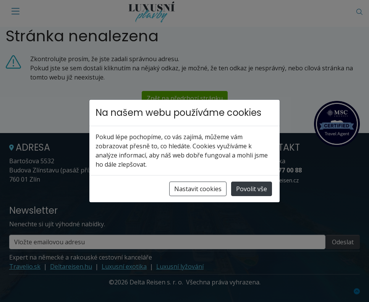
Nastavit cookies (198, 189)
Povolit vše (251, 189)
